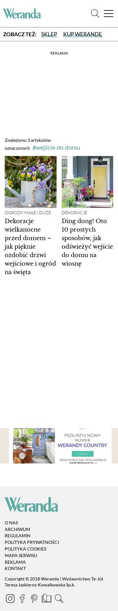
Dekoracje (74, 212)
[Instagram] (11, 599)
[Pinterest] (35, 599)
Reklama (15, 562)
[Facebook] (23, 599)
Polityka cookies (25, 548)
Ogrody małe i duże (28, 212)
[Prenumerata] (47, 599)
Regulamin (18, 536)
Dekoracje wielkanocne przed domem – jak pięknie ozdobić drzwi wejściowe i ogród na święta (30, 247)
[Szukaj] (95, 13)
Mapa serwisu (21, 555)
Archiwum (17, 529)
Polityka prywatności (32, 542)
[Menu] (108, 14)
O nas (11, 522)
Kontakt (15, 568)
